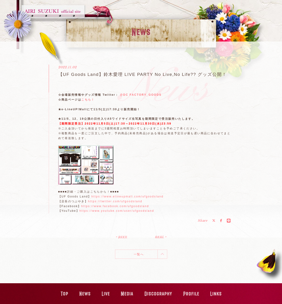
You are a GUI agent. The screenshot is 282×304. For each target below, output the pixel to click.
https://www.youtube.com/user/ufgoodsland (116, 210)
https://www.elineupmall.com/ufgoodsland (127, 196)
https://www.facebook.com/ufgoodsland (115, 206)
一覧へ (139, 254)
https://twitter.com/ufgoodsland (115, 201)
